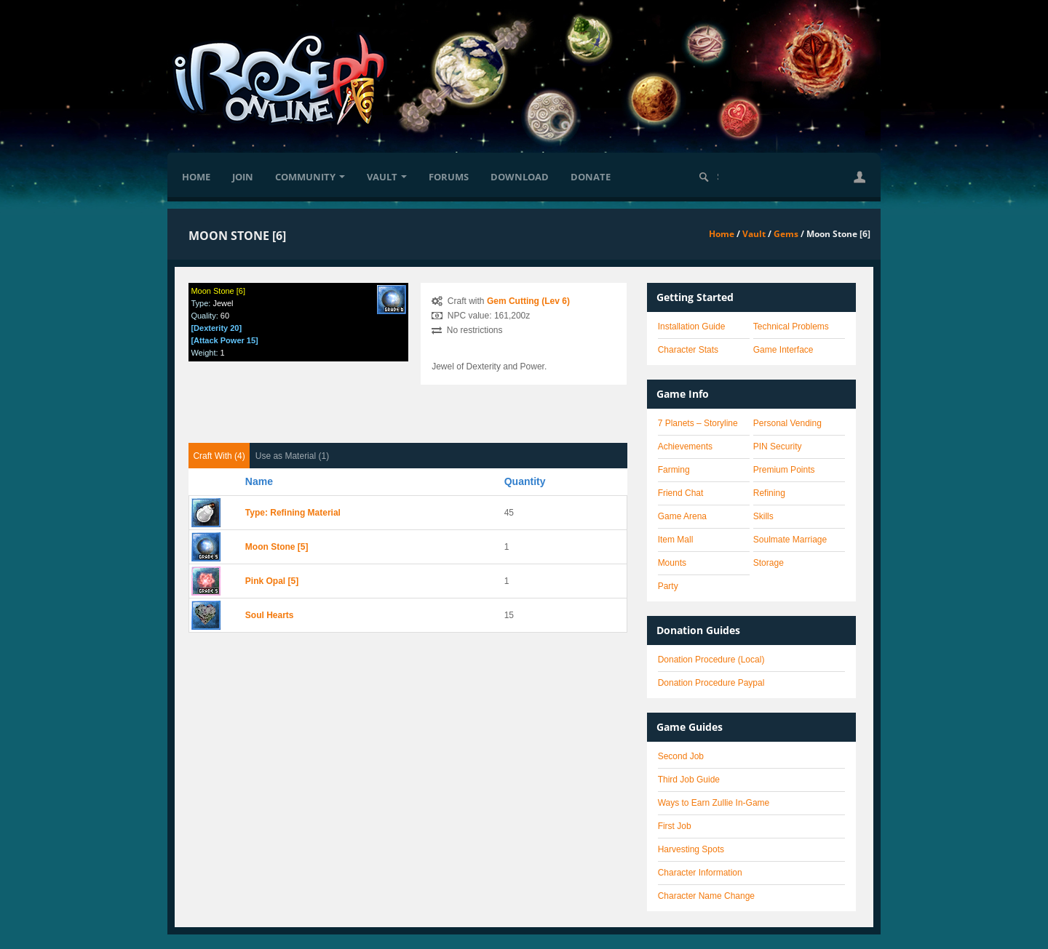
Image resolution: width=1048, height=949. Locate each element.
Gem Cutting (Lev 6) (528, 301)
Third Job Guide (689, 779)
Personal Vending (787, 423)
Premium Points (784, 470)
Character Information (700, 873)
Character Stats (688, 350)
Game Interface (783, 350)
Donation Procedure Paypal (711, 683)
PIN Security (777, 446)
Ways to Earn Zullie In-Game (714, 803)
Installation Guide (692, 326)
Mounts (672, 563)
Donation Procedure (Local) (711, 659)
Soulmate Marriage (790, 539)
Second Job (681, 756)
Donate (591, 176)
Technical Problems (791, 326)
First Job (674, 826)
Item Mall (676, 539)
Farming (674, 470)
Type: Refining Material (293, 513)
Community (310, 176)
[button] (859, 176)
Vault (387, 176)
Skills (763, 516)
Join (242, 176)
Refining (769, 493)
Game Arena (682, 516)
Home (196, 176)
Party (668, 586)
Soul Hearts (269, 615)
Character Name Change (706, 896)
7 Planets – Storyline (698, 423)
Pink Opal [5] (271, 581)
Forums (449, 176)
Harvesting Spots (691, 849)
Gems (786, 234)
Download (520, 176)
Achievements (685, 446)
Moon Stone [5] (277, 547)
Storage (768, 563)
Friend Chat (681, 493)
